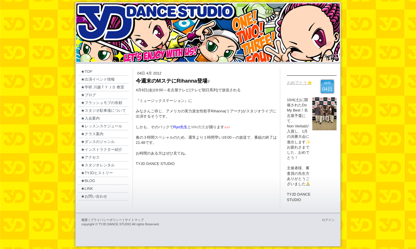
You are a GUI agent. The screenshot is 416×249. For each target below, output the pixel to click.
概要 (84, 220)
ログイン (328, 220)
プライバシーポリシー (106, 220)
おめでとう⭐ (299, 82)
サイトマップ (134, 220)
